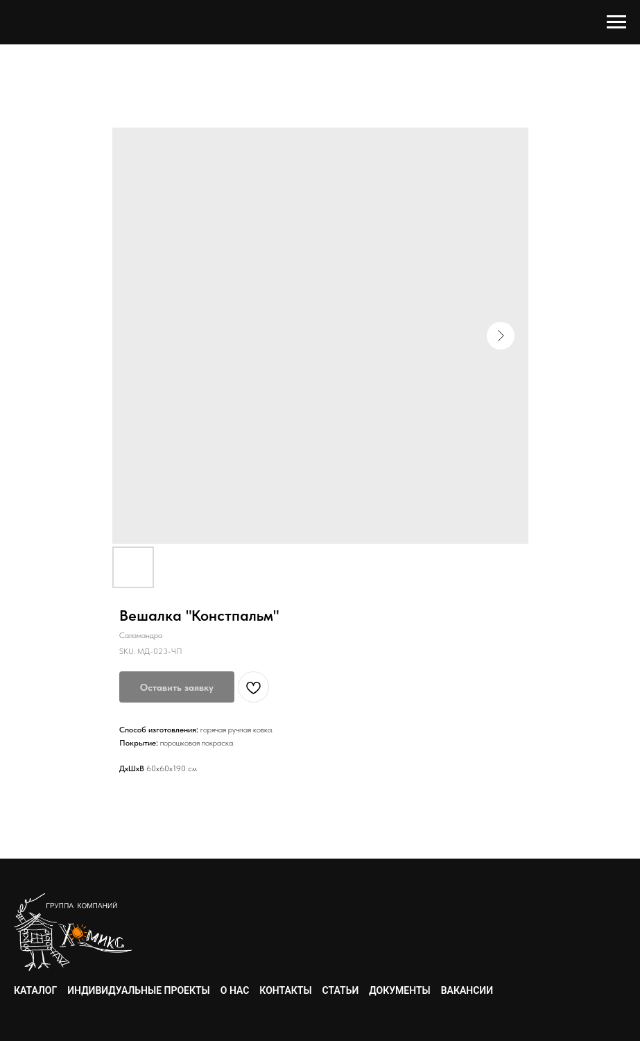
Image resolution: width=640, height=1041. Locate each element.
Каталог (35, 990)
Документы (399, 990)
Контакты (285, 990)
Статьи (340, 990)
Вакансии (467, 990)
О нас (235, 990)
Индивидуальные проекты (138, 990)
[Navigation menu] (616, 22)
